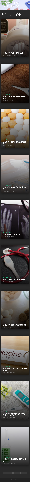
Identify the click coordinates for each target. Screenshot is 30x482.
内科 (4, 51)
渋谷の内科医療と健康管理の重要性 (14, 143)
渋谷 (10, 51)
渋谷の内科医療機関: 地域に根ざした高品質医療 (14, 415)
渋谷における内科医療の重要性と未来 (15, 97)
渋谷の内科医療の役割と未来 (13, 53)
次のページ (23, 473)
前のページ (6, 473)
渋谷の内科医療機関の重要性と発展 (14, 460)
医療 (7, 51)
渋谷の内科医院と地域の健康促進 (14, 325)
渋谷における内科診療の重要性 (14, 280)
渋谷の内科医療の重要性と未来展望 (14, 188)
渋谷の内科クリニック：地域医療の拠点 (15, 369)
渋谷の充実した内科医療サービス (15, 234)
